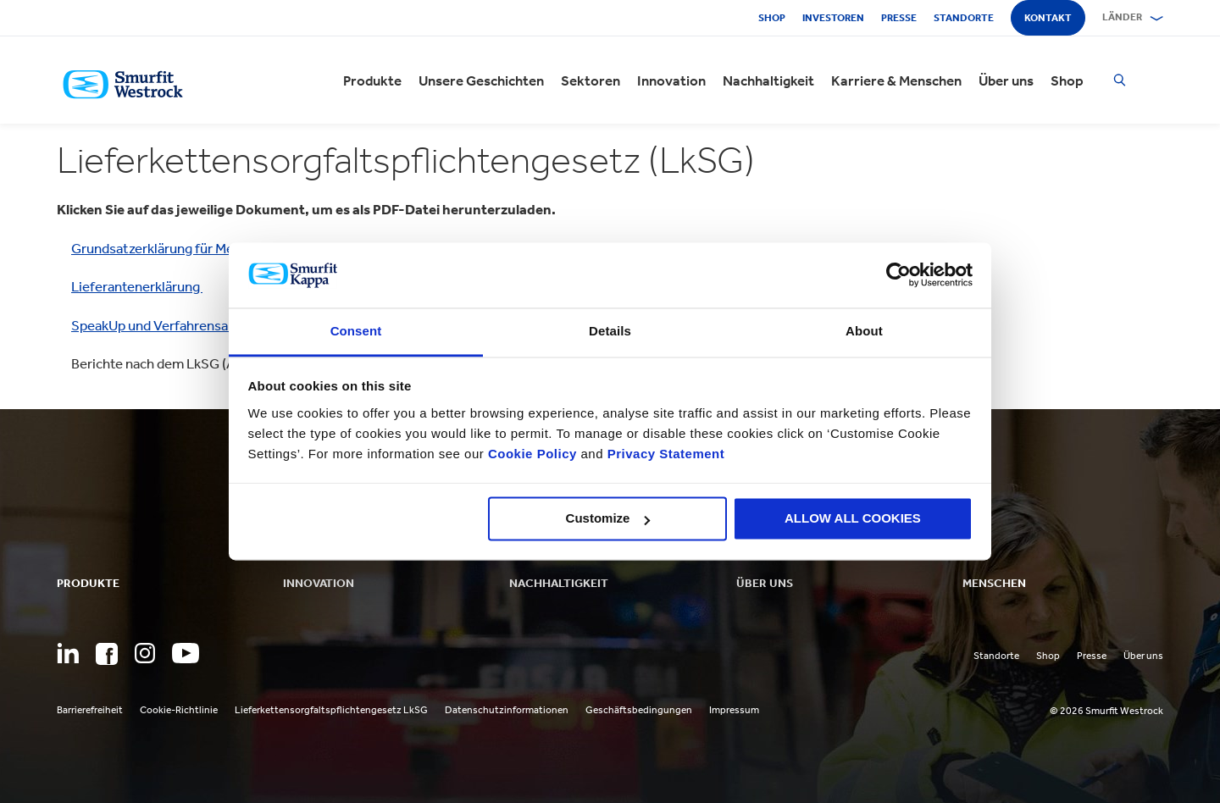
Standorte (964, 18)
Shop (771, 18)
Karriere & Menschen (896, 80)
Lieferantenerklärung (136, 286)
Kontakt (1048, 18)
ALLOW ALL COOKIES (853, 519)
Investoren (833, 18)
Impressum (734, 710)
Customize (608, 519)
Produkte (372, 80)
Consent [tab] (356, 331)
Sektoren (590, 80)
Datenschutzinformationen (506, 710)
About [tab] (864, 331)
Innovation (671, 80)
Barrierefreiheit (90, 710)
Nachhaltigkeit (768, 80)
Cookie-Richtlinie (179, 710)
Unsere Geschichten (481, 80)
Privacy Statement (663, 453)
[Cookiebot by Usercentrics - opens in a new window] (898, 275)
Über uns (1006, 80)
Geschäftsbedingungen (638, 710)
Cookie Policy (532, 453)
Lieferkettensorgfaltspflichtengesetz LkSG (331, 710)
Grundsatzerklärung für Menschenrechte (195, 248)
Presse (899, 18)
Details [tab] (610, 331)
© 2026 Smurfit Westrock (1106, 711)
